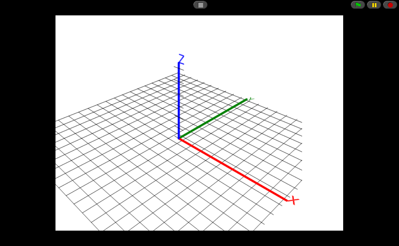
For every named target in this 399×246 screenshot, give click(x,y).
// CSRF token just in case (199, 123)
